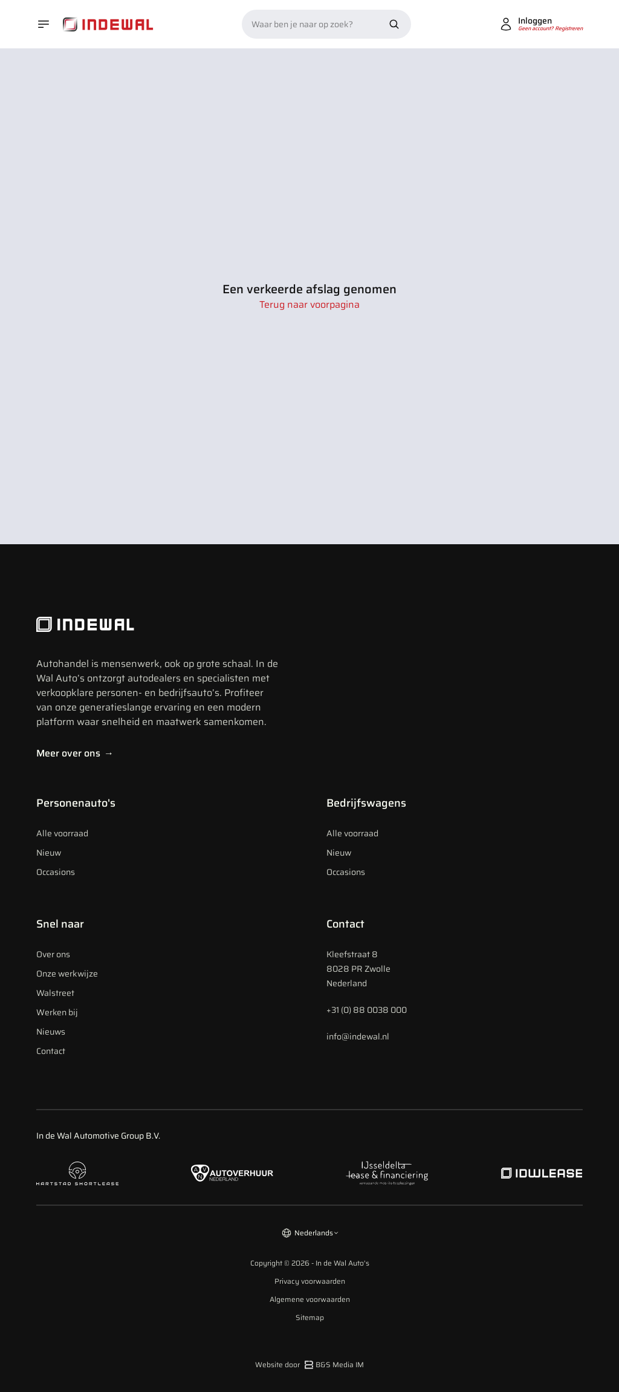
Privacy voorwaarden (309, 1281)
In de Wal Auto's (342, 1263)
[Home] (108, 24)
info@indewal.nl (357, 1036)
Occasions (55, 872)
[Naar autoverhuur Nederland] (232, 1173)
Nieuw (48, 852)
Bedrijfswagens (366, 803)
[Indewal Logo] (157, 625)
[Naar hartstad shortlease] (77, 1173)
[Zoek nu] (394, 24)
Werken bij (57, 1012)
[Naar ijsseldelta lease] (387, 1173)
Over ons (53, 954)
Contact (50, 1051)
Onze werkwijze (67, 973)
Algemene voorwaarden (310, 1299)
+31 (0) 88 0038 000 (366, 1009)
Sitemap (310, 1317)
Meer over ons (75, 753)
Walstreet (55, 993)
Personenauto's (75, 803)
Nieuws (50, 1031)
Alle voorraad (62, 833)
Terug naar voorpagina (309, 305)
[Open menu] (43, 24)
